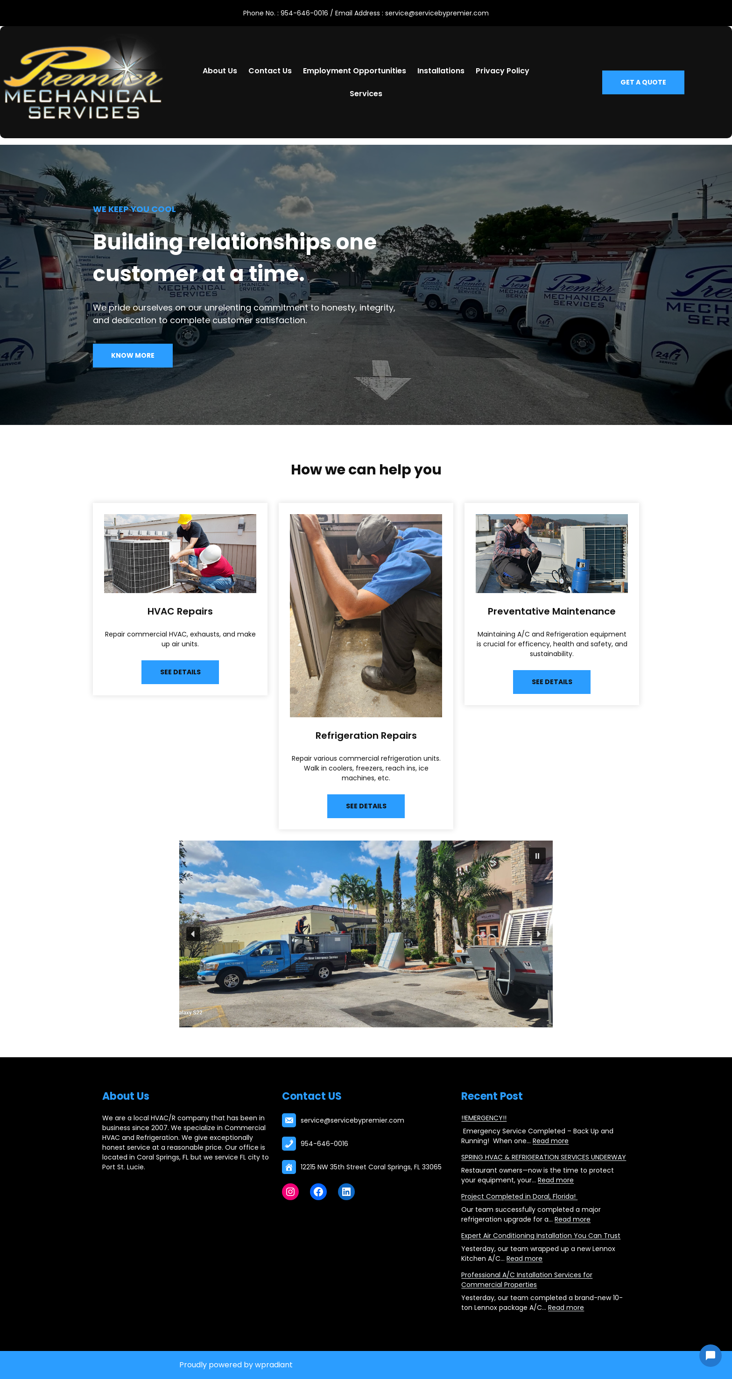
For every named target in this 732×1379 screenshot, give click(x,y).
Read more (551, 1141)
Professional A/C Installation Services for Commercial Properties (526, 1279)
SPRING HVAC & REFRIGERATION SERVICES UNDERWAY (543, 1157)
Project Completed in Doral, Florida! (519, 1196)
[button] (537, 856)
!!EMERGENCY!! (484, 1118)
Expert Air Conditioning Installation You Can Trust (540, 1235)
